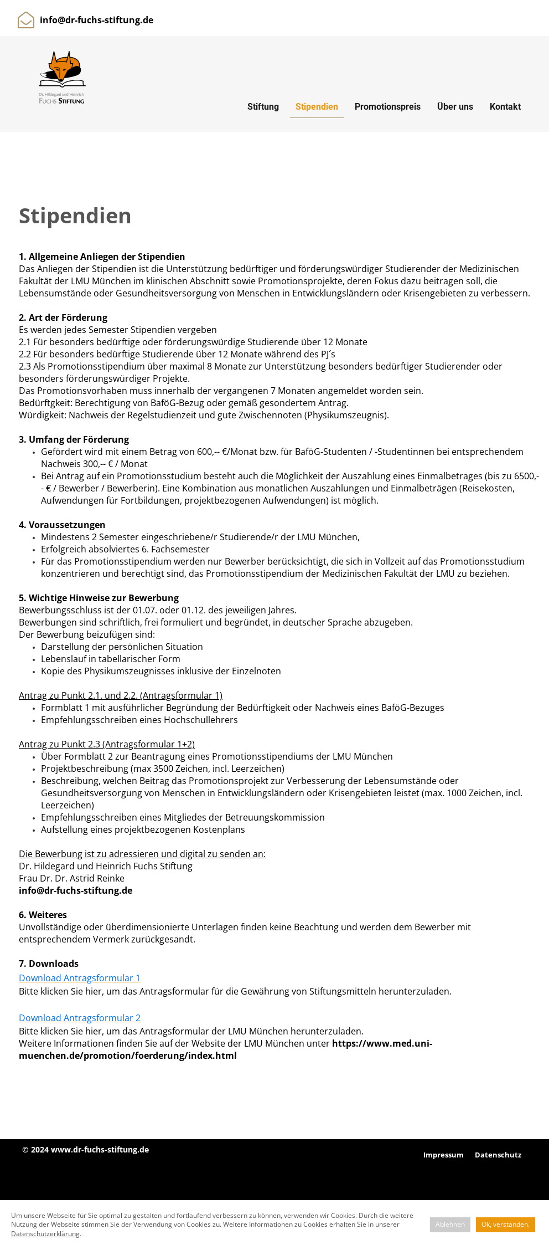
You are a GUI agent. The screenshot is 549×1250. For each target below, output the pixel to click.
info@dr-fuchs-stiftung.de (96, 20)
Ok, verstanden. (505, 1224)
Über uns (455, 106)
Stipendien (317, 106)
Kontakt (505, 106)
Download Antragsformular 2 (80, 1018)
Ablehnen (450, 1224)
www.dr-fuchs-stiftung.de (100, 1149)
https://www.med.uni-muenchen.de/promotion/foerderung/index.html (225, 1049)
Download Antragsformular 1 (80, 978)
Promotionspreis (388, 106)
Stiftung (263, 106)
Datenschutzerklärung (45, 1233)
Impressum (443, 1155)
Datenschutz (498, 1155)
